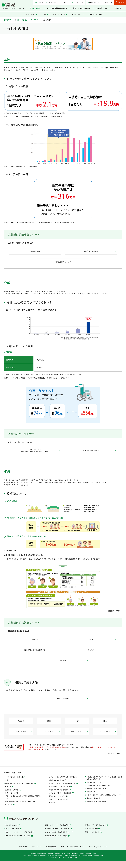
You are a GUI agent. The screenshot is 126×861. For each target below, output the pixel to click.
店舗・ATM (108, 2)
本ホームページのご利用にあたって (72, 847)
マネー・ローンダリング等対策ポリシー (63, 783)
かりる (44, 14)
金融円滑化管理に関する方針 (96, 801)
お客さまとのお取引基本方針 (60, 790)
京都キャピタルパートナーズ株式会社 (19, 832)
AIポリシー (10, 804)
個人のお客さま (35, 8)
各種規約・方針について (12, 772)
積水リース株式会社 (93, 832)
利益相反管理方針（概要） (58, 780)
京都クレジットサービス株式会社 (58, 825)
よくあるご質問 (77, 2)
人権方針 (9, 780)
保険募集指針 (91, 792)
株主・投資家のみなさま (81, 8)
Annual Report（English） (98, 847)
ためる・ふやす (29, 14)
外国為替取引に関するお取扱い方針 (98, 785)
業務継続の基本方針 (94, 798)
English (40, 2)
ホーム (21, 8)
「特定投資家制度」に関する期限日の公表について (104, 795)
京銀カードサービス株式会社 (96, 825)
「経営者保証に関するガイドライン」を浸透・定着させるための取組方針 (104, 778)
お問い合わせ (52, 2)
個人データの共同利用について (59, 799)
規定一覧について (55, 803)
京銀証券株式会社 (92, 828)
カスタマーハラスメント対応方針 (61, 793)
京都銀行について (102, 8)
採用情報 (118, 8)
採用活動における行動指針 (59, 796)
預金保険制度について (94, 782)
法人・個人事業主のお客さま (57, 8)
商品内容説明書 (51, 847)
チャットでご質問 (94, 2)
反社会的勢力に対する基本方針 (60, 786)
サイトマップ (36, 847)
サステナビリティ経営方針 (15, 777)
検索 (64, 2)
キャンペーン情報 (95, 14)
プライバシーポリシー (12, 793)
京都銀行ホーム (9, 20)
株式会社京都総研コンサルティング (59, 828)
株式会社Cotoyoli (12, 825)
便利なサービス (77, 14)
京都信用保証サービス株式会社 (57, 835)
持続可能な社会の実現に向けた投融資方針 (20, 783)
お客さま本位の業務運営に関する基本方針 (63, 777)
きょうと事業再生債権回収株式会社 (59, 832)
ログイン (121, 2)
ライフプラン (35, 20)
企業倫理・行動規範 (13, 790)
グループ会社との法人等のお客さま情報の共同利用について (23, 797)
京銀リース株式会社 (13, 828)
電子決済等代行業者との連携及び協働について (20, 801)
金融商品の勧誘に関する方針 (96, 789)
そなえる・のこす (59, 14)
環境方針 (9, 786)
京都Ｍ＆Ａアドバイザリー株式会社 (19, 835)
